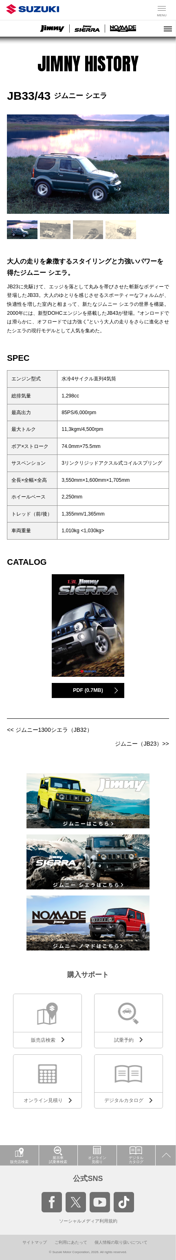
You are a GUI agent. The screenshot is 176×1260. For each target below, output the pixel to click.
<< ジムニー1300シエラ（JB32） (49, 730)
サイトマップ (34, 1242)
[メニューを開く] (168, 28)
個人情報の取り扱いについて (121, 1242)
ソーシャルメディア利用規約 (88, 1220)
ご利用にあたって (71, 1242)
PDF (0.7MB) (88, 690)
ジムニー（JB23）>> (142, 743)
